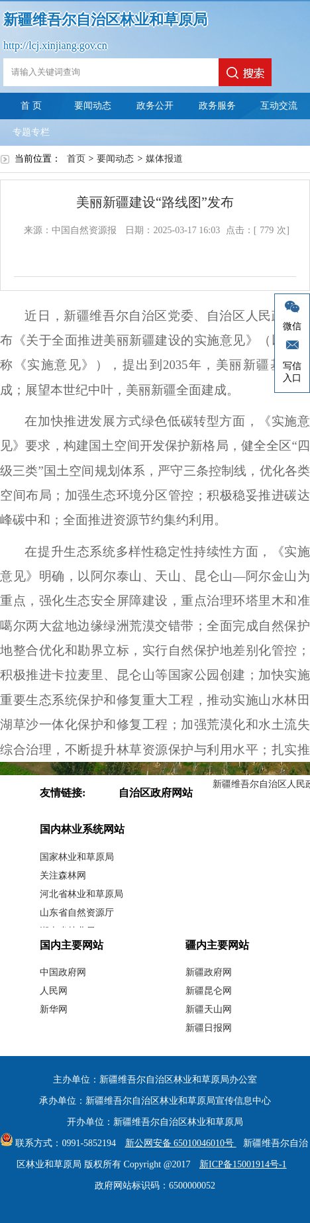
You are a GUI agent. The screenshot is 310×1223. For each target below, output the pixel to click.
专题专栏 (31, 132)
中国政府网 (63, 972)
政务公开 (155, 106)
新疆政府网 (208, 972)
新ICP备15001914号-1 (242, 1164)
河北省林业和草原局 (81, 894)
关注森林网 (63, 875)
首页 (76, 159)
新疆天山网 (208, 1009)
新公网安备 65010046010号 (177, 1143)
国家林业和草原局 (77, 857)
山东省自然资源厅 (77, 913)
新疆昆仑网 (208, 991)
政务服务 (217, 106)
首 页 (31, 106)
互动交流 (278, 106)
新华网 (54, 1009)
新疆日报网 (208, 1028)
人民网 (54, 991)
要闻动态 (92, 106)
